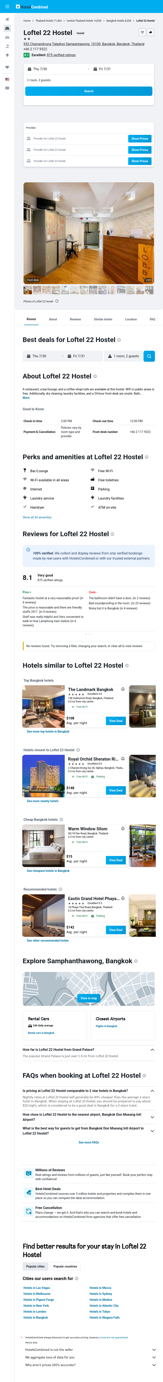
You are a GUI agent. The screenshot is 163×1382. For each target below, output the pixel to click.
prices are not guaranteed (113, 1337)
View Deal (115, 721)
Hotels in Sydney (101, 1293)
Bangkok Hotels (115, 20)
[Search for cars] (7, 37)
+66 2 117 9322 (35, 49)
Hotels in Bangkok (36, 1317)
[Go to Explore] (7, 55)
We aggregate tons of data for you (91, 1357)
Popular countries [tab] (65, 1266)
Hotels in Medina (101, 1299)
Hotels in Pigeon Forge (39, 1299)
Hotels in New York (36, 1305)
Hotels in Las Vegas (37, 1288)
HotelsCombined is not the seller (91, 1349)
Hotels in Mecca (100, 1288)
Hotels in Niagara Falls (105, 1317)
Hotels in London (35, 1311)
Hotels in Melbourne (37, 1293)
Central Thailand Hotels (80, 20)
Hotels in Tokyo (100, 1311)
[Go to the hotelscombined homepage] (31, 6)
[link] (48, 731)
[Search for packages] (7, 46)
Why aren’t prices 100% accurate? (91, 1365)
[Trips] (7, 67)
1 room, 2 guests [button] (39, 80)
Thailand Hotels (44, 20)
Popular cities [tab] (35, 1266)
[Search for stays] (7, 28)
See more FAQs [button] (89, 1142)
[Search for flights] (7, 19)
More (26, 397)
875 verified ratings (61, 55)
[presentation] (57, 301)
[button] (7, 6)
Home (27, 20)
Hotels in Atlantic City (104, 1305)
